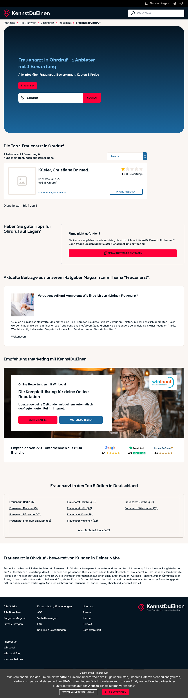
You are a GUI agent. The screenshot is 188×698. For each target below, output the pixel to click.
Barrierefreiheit (92, 629)
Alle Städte (11, 24)
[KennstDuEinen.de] (27, 13)
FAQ (39, 624)
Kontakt (87, 624)
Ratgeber (55, 24)
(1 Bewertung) (134, 173)
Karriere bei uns (13, 659)
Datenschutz (45, 606)
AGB (39, 612)
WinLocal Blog (12, 653)
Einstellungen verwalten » (117, 686)
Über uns (88, 606)
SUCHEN (92, 97)
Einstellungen (63, 606)
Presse (87, 612)
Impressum (10, 641)
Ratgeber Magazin (15, 618)
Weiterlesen (18, 336)
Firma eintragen (13, 624)
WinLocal (9, 647)
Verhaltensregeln (47, 618)
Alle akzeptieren (115, 692)
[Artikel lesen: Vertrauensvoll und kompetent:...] (22, 304)
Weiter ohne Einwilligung (78, 692)
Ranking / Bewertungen (51, 629)
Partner (87, 618)
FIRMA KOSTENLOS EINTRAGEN (123, 253)
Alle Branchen (34, 24)
